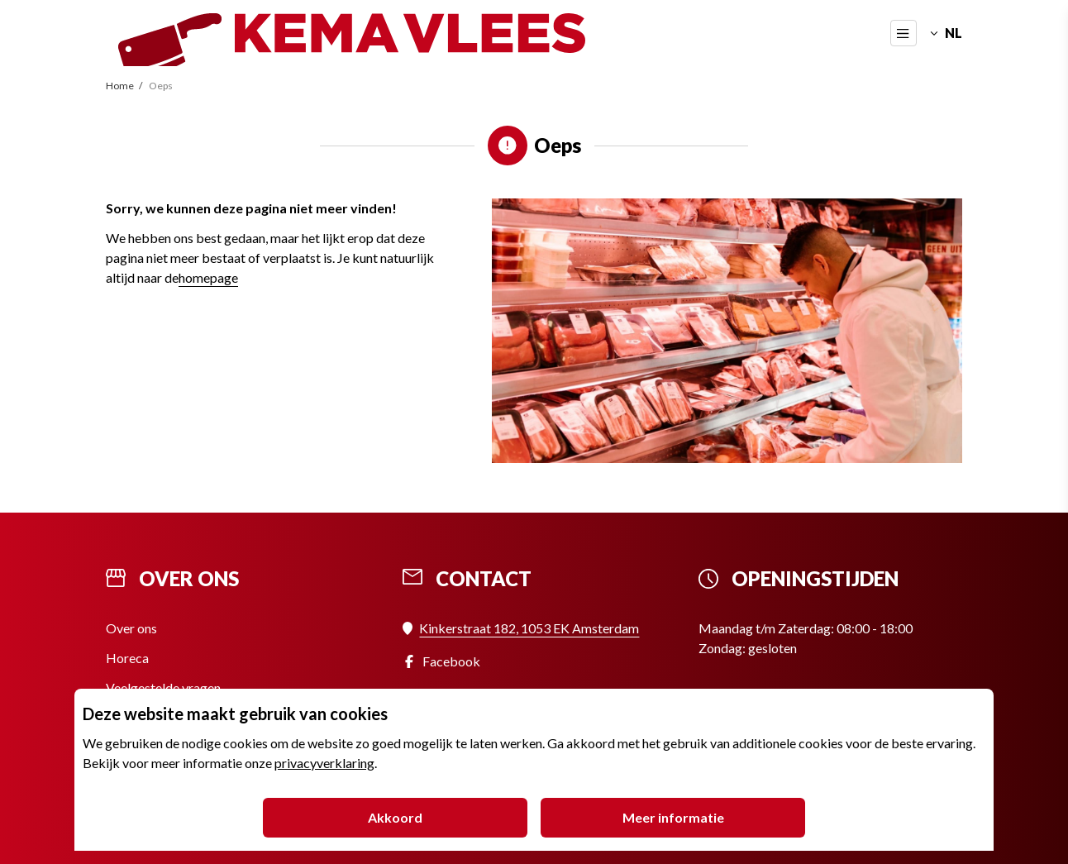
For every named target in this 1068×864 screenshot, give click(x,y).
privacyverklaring (324, 763)
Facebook (451, 661)
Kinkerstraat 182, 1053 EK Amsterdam (529, 628)
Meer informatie (673, 817)
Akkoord (395, 817)
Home (121, 85)
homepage (208, 277)
